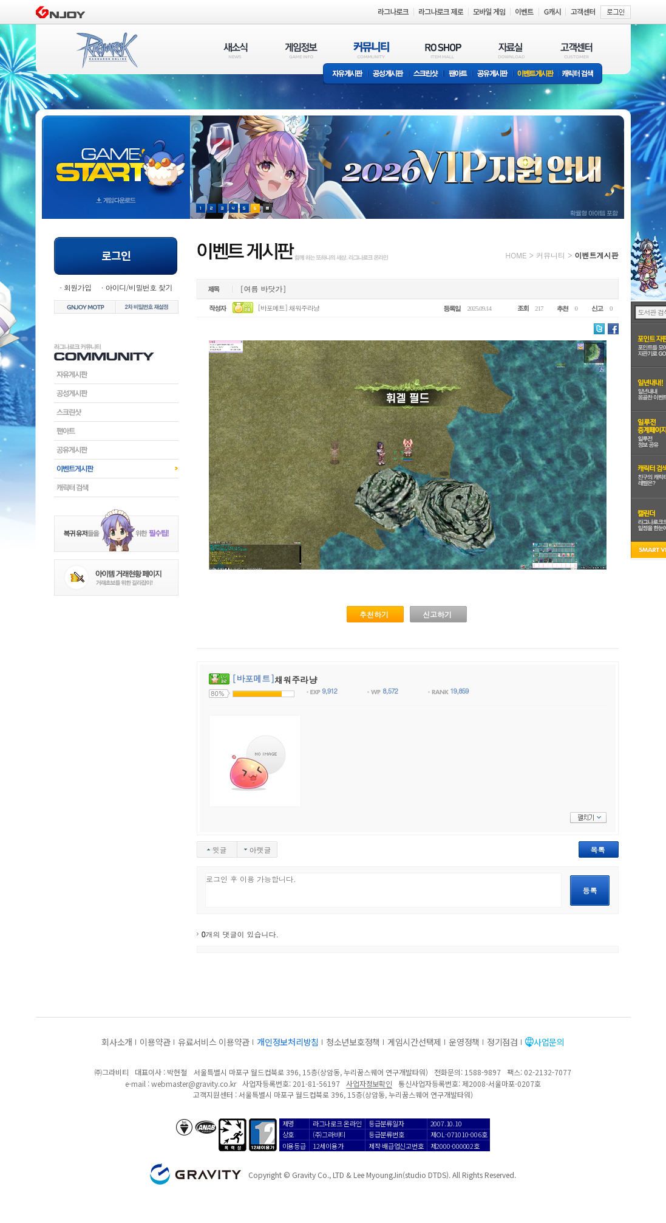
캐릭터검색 (116, 487)
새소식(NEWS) (236, 50)
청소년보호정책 (353, 1042)
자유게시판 (345, 74)
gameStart (116, 155)
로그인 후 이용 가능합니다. (383, 890)
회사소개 (116, 1042)
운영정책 (464, 1042)
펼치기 (588, 817)
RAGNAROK (106, 50)
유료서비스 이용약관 (214, 1042)
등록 (590, 890)
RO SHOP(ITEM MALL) (443, 50)
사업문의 (549, 1042)
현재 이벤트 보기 (267, 208)
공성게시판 (388, 74)
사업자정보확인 (369, 1083)
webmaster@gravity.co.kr (193, 1083)
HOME (516, 255)
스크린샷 (426, 74)
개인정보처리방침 (288, 1042)
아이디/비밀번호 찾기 (138, 287)
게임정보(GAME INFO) (301, 50)
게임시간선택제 (414, 1042)
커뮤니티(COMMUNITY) (371, 50)
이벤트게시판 (536, 74)
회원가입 (78, 287)
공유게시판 (492, 74)
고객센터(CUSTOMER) (576, 50)
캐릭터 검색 (582, 74)
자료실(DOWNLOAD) (511, 50)
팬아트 (458, 74)
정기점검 (502, 1042)
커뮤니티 (550, 255)
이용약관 (155, 1042)
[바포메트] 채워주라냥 (288, 307)
